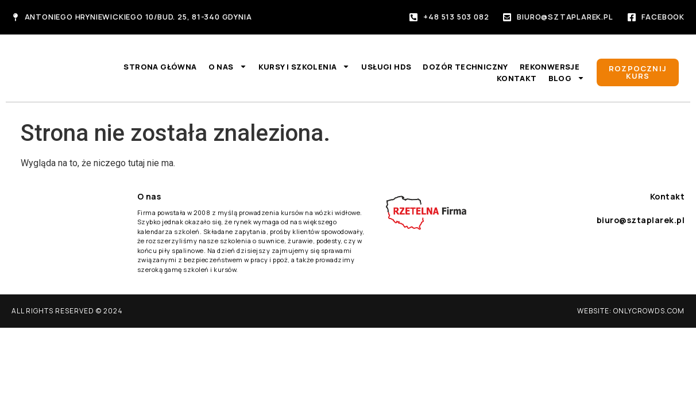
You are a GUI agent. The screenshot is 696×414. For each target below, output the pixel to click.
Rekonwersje (549, 67)
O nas (227, 66)
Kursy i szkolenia (304, 66)
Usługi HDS (386, 67)
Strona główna (159, 67)
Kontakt (517, 78)
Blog (566, 78)
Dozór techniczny (465, 67)
